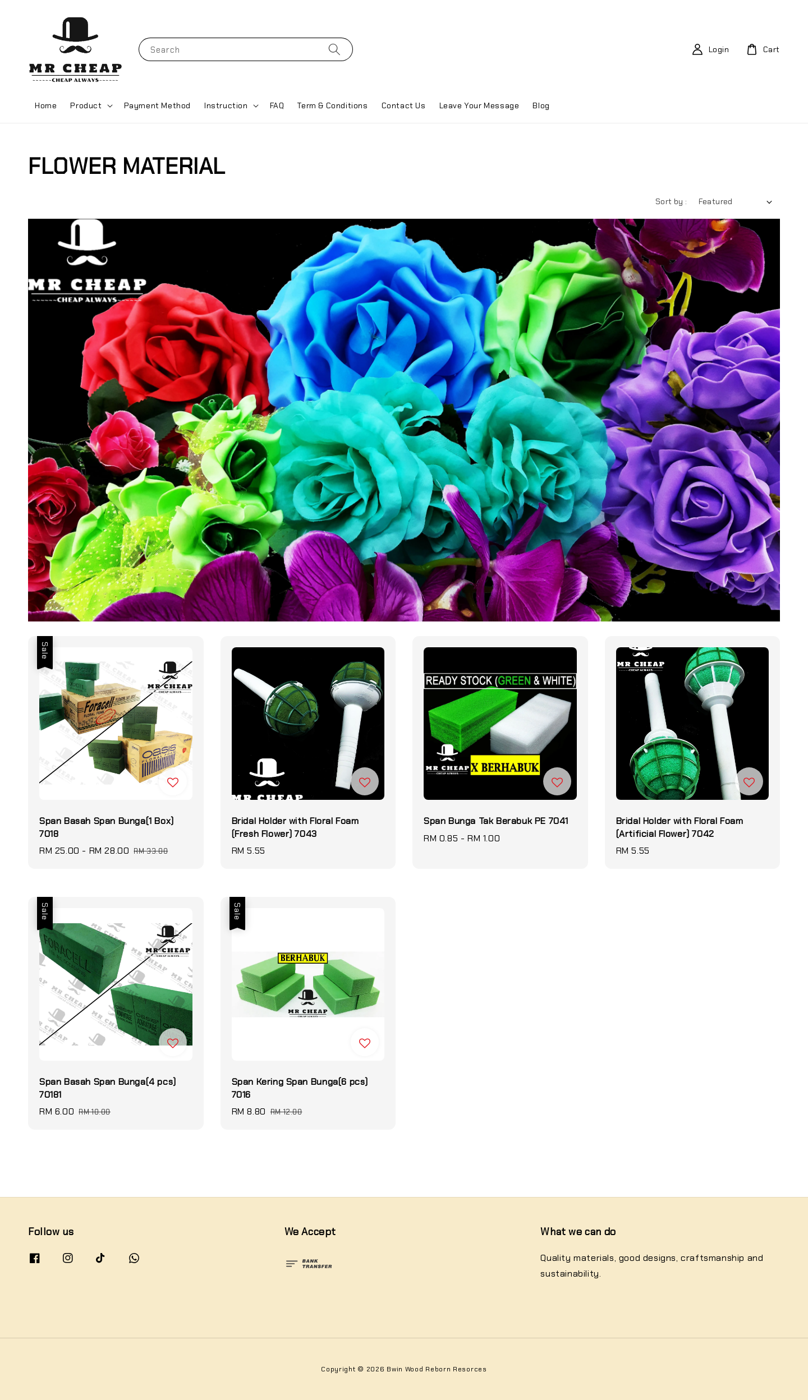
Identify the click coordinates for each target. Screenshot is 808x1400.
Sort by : (671, 201)
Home (46, 105)
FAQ (277, 105)
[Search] (334, 49)
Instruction (226, 105)
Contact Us (404, 105)
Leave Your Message (479, 105)
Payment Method (157, 105)
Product (86, 105)
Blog (540, 105)
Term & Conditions (332, 105)
